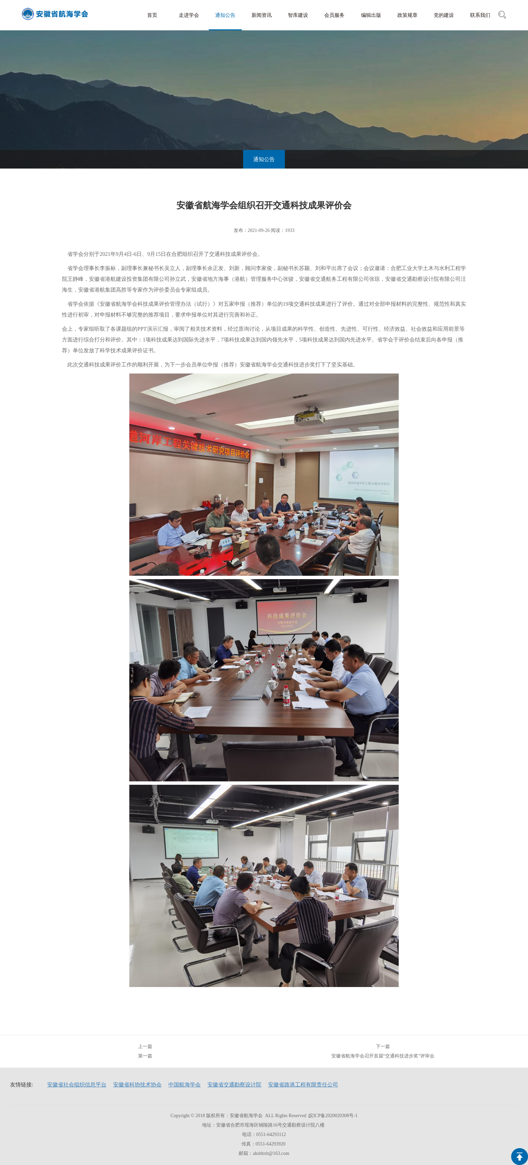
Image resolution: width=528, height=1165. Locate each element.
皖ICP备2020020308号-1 (332, 1115)
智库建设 (298, 15)
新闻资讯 (262, 15)
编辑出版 (371, 15)
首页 (152, 15)
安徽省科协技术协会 (137, 1084)
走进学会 (189, 15)
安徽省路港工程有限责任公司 (303, 1084)
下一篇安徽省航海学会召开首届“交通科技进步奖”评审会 (382, 1051)
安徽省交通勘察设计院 (234, 1084)
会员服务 (334, 15)
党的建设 (444, 15)
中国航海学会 (184, 1084)
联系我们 (480, 15)
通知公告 (225, 15)
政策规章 (407, 15)
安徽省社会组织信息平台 (76, 1084)
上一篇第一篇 (145, 1051)
